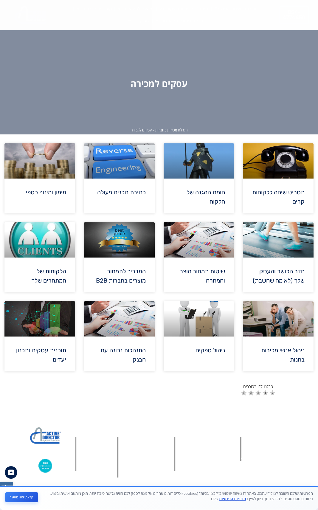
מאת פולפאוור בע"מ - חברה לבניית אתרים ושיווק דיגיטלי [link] (156, 500)
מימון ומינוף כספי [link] (46, 192)
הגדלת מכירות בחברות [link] (171, 130)
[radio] (244, 394)
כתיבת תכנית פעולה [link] (121, 192)
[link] (6, 488)
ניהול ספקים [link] (210, 350)
